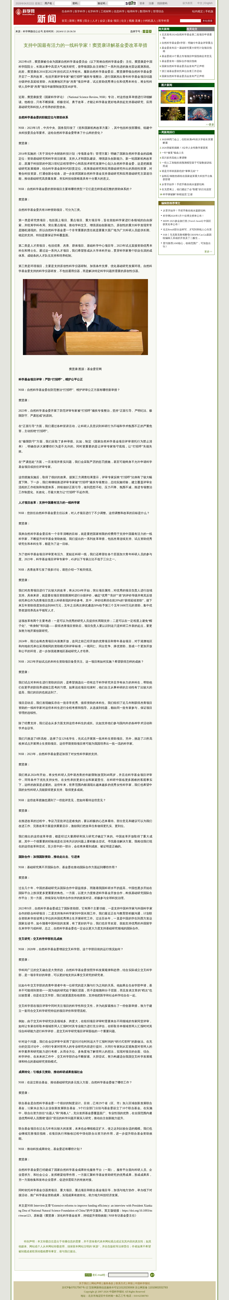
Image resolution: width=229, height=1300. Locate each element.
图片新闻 (166, 85)
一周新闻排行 (167, 132)
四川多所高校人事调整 (174, 157)
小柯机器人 (149, 20)
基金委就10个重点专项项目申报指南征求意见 (187, 56)
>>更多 (210, 124)
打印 (88, 1274)
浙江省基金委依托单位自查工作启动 (182, 71)
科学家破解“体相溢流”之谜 (178, 194)
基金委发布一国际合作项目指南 (179, 61)
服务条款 (108, 1283)
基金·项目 (113, 20)
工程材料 (106, 11)
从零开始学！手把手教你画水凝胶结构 (183, 184)
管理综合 (158, 11)
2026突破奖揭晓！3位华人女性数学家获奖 (185, 147)
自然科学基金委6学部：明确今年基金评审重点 (187, 42)
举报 (130, 1283)
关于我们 (84, 1283)
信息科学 (119, 11)
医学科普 (163, 20)
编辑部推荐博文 (170, 203)
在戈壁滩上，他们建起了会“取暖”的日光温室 (186, 189)
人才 (95, 20)
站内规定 (197, 11)
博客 (79, 20)
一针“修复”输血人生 (173, 152)
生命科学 (67, 11)
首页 (64, 20)
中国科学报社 (142, 1283)
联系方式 (121, 1283)
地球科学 (132, 11)
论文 (123, 20)
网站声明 (96, 1283)
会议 (102, 20)
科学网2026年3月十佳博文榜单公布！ (183, 215)
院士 (87, 20)
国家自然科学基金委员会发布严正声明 (183, 66)
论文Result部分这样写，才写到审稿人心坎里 (187, 229)
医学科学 (80, 11)
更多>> (208, 251)
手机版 (209, 11)
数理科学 (145, 11)
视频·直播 (134, 20)
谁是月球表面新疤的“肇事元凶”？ (180, 171)
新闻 (72, 20)
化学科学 (93, 11)
